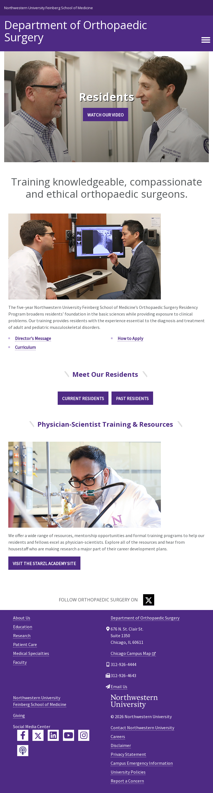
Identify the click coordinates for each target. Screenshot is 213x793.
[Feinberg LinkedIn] (53, 735)
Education (22, 626)
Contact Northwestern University (142, 727)
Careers (118, 736)
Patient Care (25, 644)
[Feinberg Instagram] (83, 735)
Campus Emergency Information (142, 763)
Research (22, 635)
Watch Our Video (105, 115)
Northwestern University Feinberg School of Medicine (48, 8)
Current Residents (83, 398)
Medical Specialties (31, 653)
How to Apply (130, 338)
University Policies (128, 772)
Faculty (20, 662)
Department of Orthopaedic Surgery (75, 31)
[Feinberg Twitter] (38, 735)
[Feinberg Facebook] (22, 735)
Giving (19, 715)
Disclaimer (121, 745)
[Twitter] (148, 600)
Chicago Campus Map (131, 653)
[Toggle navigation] (205, 40)
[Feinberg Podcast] (22, 750)
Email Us (119, 686)
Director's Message (33, 338)
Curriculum (25, 347)
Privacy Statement (128, 754)
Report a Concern (127, 781)
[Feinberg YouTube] (68, 735)
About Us (21, 618)
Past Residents (132, 398)
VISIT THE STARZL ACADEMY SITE (44, 563)
